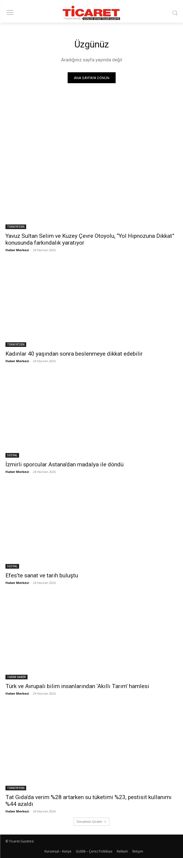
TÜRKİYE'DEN (16, 227)
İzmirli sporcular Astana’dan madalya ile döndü (64, 464)
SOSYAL (12, 455)
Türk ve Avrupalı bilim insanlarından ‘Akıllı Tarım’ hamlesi (77, 686)
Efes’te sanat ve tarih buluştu (42, 575)
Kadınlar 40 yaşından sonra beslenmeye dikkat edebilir (74, 353)
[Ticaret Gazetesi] (91, 13)
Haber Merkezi (17, 250)
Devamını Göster (91, 821)
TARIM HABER (16, 677)
